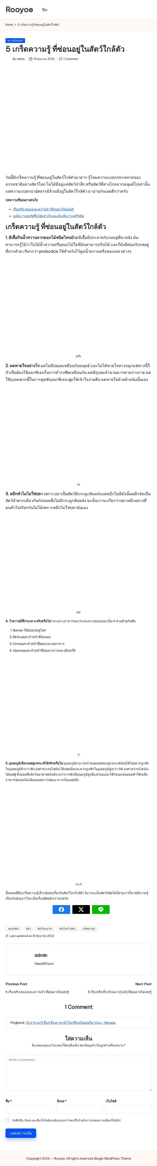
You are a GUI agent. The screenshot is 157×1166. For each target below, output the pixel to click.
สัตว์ (28, 928)
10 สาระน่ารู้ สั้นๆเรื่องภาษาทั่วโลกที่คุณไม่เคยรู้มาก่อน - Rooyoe (71, 1023)
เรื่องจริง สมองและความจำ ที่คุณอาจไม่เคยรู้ (43, 209)
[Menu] (44, 9)
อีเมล (61, 1101)
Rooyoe (19, 9)
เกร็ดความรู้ (88, 928)
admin (40, 955)
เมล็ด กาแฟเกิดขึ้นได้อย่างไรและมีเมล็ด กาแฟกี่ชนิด (48, 216)
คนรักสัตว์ (13, 928)
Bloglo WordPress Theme (112, 1159)
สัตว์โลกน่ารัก (44, 928)
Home (9, 24)
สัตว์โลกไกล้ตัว (67, 928)
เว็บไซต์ (111, 1101)
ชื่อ (8, 1101)
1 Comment (68, 59)
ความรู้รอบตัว (15, 40)
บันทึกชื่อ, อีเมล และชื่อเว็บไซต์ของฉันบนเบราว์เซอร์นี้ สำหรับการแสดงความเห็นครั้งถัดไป (66, 1120)
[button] (44, 964)
